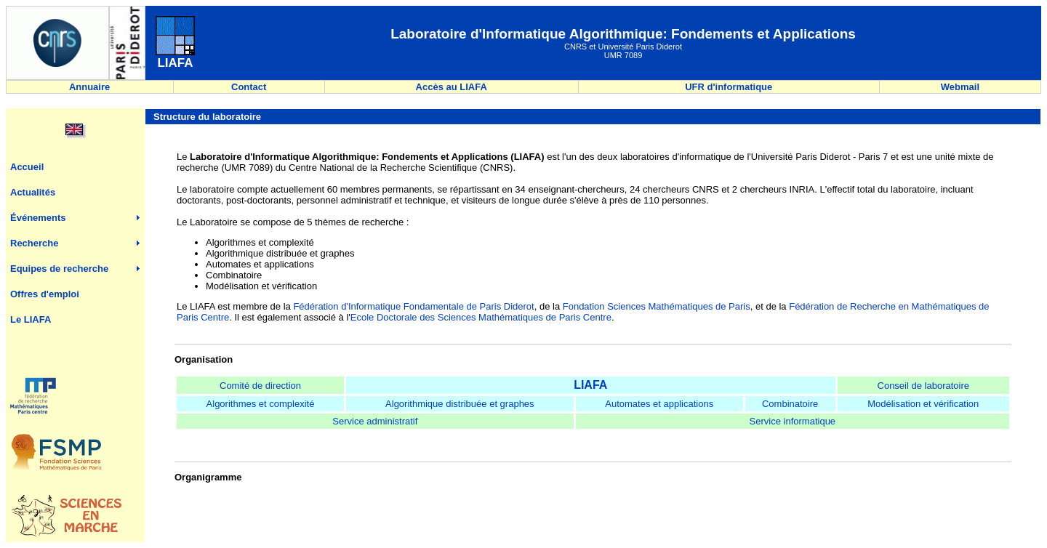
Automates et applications (659, 403)
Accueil (27, 166)
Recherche (34, 243)
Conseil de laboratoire (923, 385)
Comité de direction (260, 385)
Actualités (32, 192)
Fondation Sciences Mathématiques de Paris (656, 306)
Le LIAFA (30, 319)
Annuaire (90, 86)
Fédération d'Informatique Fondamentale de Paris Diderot (413, 306)
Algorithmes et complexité (260, 403)
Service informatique (793, 421)
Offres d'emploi (44, 294)
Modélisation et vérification (923, 403)
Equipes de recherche (59, 268)
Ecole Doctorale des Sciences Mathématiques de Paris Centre (480, 317)
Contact (248, 86)
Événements (38, 217)
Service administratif (374, 421)
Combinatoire (790, 403)
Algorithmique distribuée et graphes (459, 403)
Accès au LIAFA (451, 86)
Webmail (960, 86)
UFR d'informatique (728, 86)
